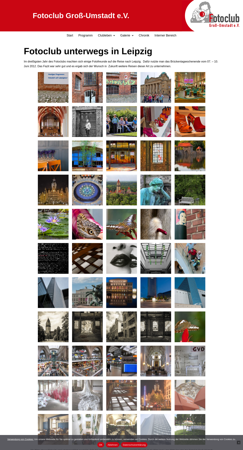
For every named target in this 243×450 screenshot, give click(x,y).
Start (70, 35)
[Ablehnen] (238, 442)
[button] (106, 35)
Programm (85, 35)
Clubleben (106, 35)
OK (100, 445)
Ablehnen (113, 445)
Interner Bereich (165, 35)
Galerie (126, 35)
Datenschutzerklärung (134, 445)
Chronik (144, 35)
